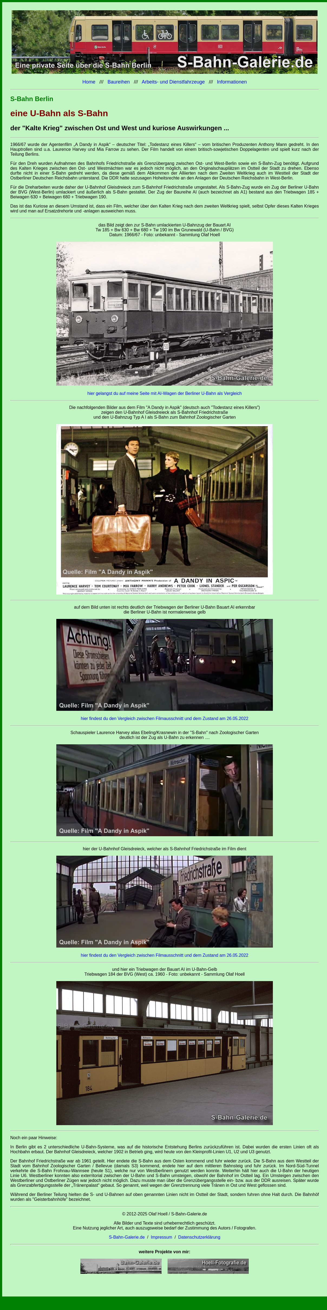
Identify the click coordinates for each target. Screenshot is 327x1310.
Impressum (161, 1237)
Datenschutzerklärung (199, 1237)
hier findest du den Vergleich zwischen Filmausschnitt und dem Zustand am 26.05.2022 (164, 718)
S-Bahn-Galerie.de (127, 1237)
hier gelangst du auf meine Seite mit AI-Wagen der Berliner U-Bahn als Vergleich (164, 393)
